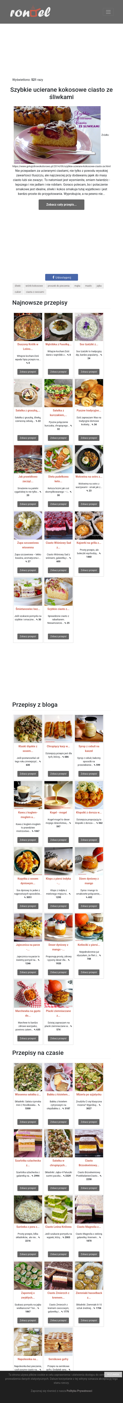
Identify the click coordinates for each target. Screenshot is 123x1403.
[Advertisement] (61, 51)
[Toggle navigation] (108, 12)
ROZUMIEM (113, 1374)
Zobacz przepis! (28, 371)
